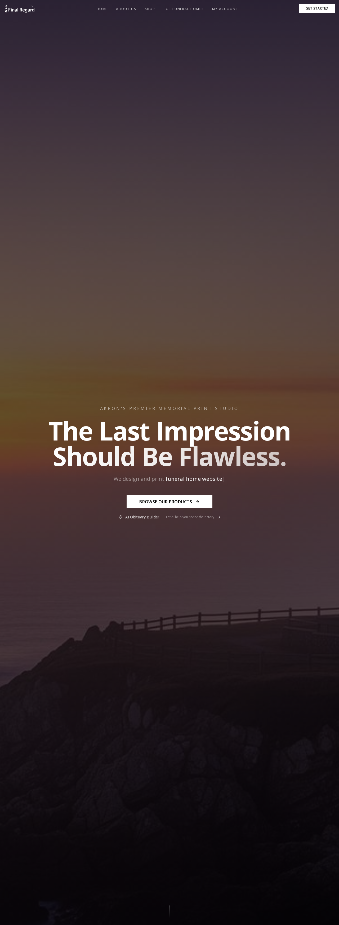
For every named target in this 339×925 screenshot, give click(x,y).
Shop (150, 9)
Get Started (317, 8)
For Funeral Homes (184, 9)
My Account (225, 9)
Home (102, 9)
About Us (126, 9)
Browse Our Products (169, 502)
